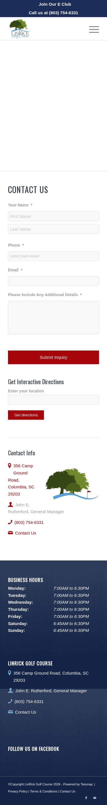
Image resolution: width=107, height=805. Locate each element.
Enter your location (26, 391)
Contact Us (25, 532)
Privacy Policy (17, 791)
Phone (16, 245)
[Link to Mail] (94, 798)
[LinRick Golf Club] (44, 28)
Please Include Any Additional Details (45, 295)
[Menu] (91, 28)
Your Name (20, 205)
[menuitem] (55, 4)
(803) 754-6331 (63, 12)
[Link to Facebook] (86, 798)
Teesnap (86, 784)
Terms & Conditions (43, 791)
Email (15, 270)
